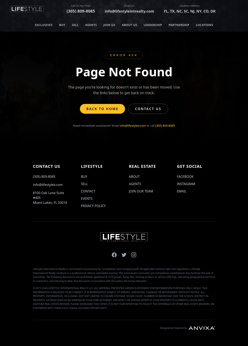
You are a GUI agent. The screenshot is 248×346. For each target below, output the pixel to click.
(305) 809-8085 (81, 10)
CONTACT (88, 191)
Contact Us (148, 109)
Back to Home (102, 109)
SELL (75, 24)
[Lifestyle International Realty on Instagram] (133, 254)
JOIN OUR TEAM (141, 191)
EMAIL (181, 191)
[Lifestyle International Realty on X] (124, 254)
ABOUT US (129, 24)
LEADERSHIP (153, 24)
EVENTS (86, 198)
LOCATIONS (204, 24)
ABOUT (134, 176)
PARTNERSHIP (179, 24)
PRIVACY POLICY (93, 206)
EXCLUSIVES (44, 24)
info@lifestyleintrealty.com (129, 10)
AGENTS (91, 24)
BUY (62, 24)
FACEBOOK (185, 176)
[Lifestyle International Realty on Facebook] (114, 254)
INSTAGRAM (186, 184)
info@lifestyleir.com (133, 126)
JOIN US (109, 24)
